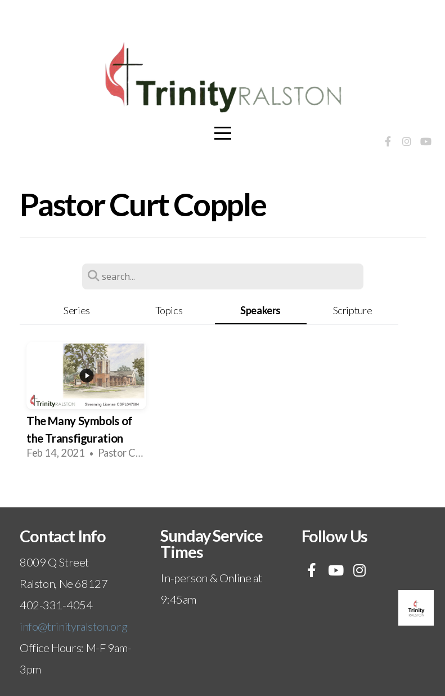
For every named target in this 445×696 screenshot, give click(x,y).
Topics (169, 310)
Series (77, 310)
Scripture (352, 310)
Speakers (260, 310)
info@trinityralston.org (73, 626)
